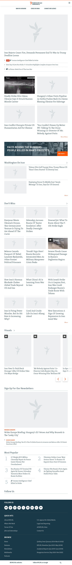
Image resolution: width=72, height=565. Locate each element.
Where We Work (9, 523)
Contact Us (40, 531)
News (6, 542)
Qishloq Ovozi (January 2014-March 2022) (50, 542)
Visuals (9, 330)
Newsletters (8, 549)
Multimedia (8, 552)
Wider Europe (9, 430)
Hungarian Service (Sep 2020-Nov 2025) (50, 552)
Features (7, 545)
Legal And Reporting (43, 523)
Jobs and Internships (11, 531)
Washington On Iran (36, 163)
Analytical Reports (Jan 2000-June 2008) (50, 549)
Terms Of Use (8, 527)
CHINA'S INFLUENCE (50, 8)
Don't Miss (36, 203)
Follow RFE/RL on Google (40, 562)
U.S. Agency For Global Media (46, 520)
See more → (62, 154)
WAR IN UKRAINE (21, 8)
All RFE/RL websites (16, 562)
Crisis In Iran (35, 8)
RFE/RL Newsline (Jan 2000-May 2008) (50, 545)
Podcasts (7, 556)
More (66, 195)
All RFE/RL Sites (42, 527)
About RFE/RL (9, 520)
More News (64, 137)
